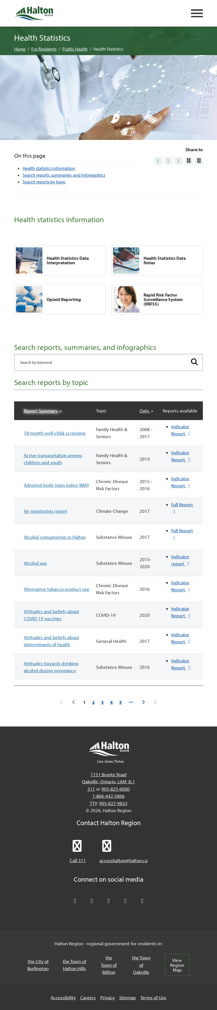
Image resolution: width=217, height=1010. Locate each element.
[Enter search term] (108, 362)
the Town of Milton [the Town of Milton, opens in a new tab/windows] (109, 965)
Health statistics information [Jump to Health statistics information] (49, 168)
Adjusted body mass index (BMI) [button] (56, 485)
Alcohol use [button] (35, 563)
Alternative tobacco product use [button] (56, 589)
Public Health (75, 49)
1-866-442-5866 (108, 796)
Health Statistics (108, 49)
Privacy (107, 997)
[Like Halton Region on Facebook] (92, 900)
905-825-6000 (115, 789)
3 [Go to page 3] (102, 702)
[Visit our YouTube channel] (125, 900)
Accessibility (63, 997)
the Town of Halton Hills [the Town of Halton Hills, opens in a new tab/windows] (74, 965)
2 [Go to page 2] (93, 702)
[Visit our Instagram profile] (142, 900)
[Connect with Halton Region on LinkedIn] (108, 900)
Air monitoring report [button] (45, 511)
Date (145, 411)
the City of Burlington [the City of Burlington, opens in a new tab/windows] (38, 965)
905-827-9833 (113, 803)
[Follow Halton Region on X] (75, 900)
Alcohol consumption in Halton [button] (55, 537)
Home (19, 49)
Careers (88, 997)
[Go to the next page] (143, 702)
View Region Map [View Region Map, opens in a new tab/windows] (177, 965)
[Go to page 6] (131, 702)
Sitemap (127, 997)
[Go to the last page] (155, 702)
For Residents (44, 49)
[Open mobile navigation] (197, 13)
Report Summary (41, 411)
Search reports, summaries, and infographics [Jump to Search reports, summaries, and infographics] (64, 175)
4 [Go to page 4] (111, 702)
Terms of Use (153, 997)
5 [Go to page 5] (120, 702)
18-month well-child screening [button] (55, 433)
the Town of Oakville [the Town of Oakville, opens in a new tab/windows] (141, 965)
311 (91, 789)
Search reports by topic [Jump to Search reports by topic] (44, 182)
